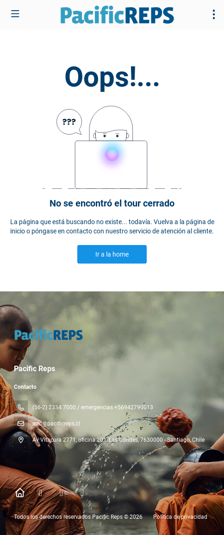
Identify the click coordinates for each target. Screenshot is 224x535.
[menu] (213, 14)
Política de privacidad (180, 517)
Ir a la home (112, 254)
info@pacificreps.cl (56, 423)
